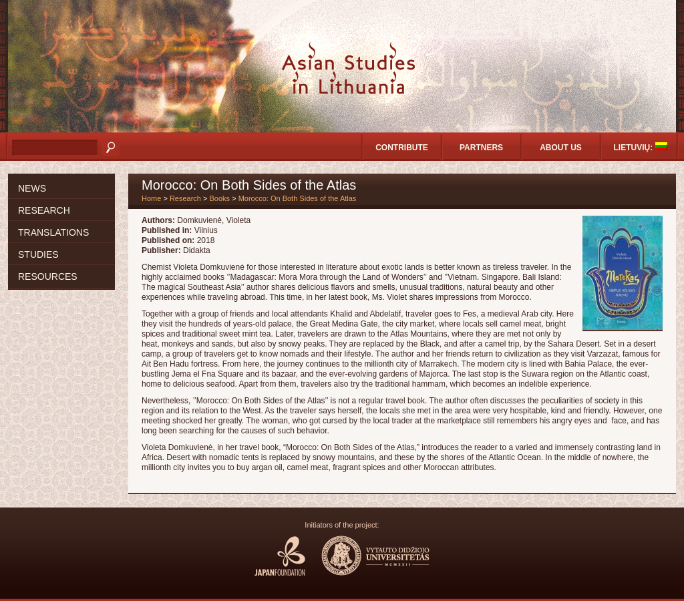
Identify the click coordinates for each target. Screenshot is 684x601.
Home (151, 198)
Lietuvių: (640, 147)
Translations (53, 232)
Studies (38, 254)
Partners (481, 147)
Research (44, 210)
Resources (47, 276)
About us (561, 147)
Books (220, 198)
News (32, 188)
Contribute (401, 147)
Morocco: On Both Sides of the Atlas (297, 198)
